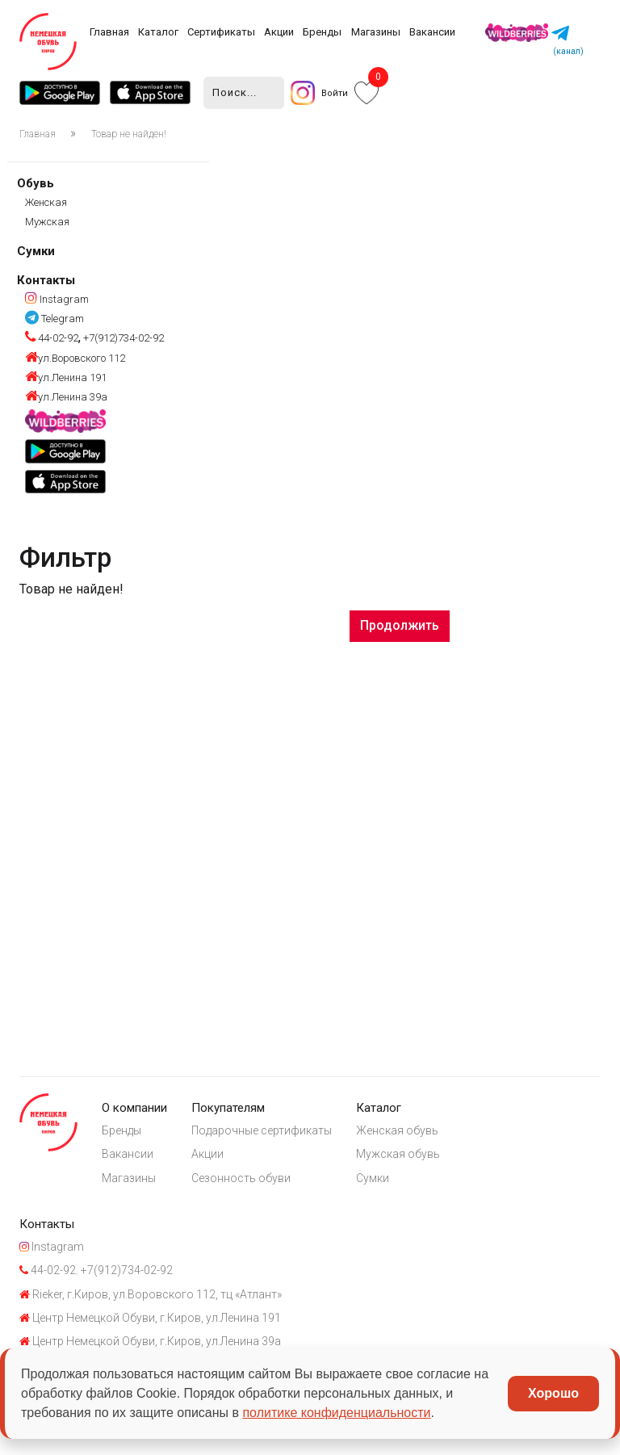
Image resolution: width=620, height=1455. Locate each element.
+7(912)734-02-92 (122, 339)
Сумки (36, 251)
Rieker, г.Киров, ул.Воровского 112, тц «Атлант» (150, 1296)
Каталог (158, 32)
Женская (46, 202)
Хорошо (553, 1393)
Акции (279, 32)
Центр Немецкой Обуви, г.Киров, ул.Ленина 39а (150, 1344)
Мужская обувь (400, 1154)
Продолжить (399, 625)
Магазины (375, 32)
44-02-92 (51, 339)
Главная (109, 32)
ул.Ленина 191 (66, 377)
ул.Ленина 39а (66, 397)
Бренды (322, 32)
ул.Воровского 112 (75, 358)
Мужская (47, 222)
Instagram (57, 299)
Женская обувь (399, 1131)
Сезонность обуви (241, 1178)
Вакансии (432, 32)
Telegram (54, 318)
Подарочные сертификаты (262, 1131)
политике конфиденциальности (336, 1412)
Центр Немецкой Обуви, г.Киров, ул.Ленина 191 (150, 1320)
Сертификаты (221, 32)
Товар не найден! (128, 134)
